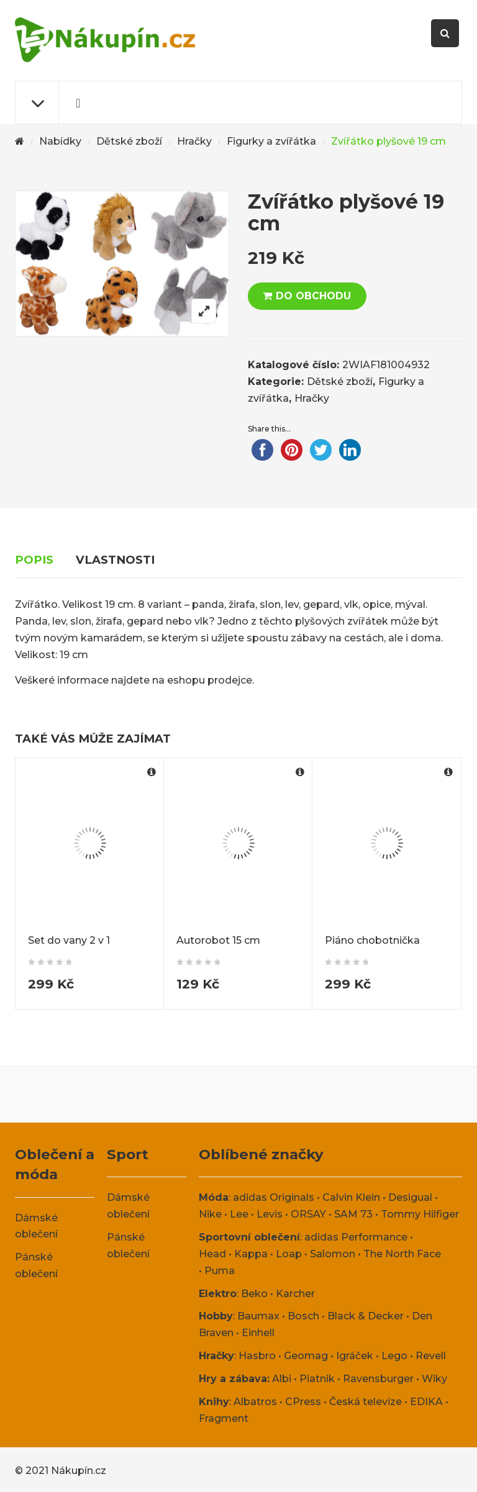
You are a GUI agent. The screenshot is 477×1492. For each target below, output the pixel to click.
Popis (34, 560)
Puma (219, 1271)
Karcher (295, 1294)
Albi (281, 1379)
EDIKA (426, 1402)
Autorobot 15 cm (218, 940)
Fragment (223, 1418)
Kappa (251, 1254)
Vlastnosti (115, 560)
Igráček (354, 1356)
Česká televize (365, 1402)
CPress (303, 1402)
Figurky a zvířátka (271, 141)
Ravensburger (378, 1379)
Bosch (303, 1316)
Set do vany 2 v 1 (69, 940)
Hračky (194, 141)
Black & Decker (365, 1316)
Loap (289, 1254)
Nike (210, 1214)
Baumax (258, 1316)
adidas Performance (355, 1237)
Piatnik (317, 1379)
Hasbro (257, 1356)
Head (212, 1254)
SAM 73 (353, 1214)
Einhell (258, 1333)
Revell (431, 1356)
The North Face (402, 1254)
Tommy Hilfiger (420, 1214)
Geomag (306, 1356)
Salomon (332, 1254)
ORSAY (308, 1214)
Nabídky (60, 141)
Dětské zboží (129, 141)
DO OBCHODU (313, 296)
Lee (239, 1214)
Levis (270, 1214)
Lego (394, 1356)
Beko (254, 1294)
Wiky (434, 1379)
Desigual (410, 1197)
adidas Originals (273, 1197)
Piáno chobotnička (372, 940)
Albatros (255, 1402)
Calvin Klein (351, 1197)
